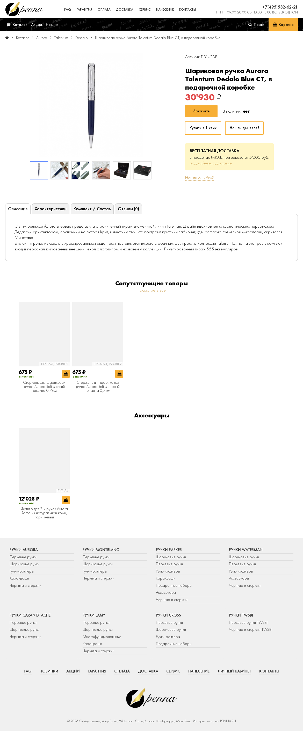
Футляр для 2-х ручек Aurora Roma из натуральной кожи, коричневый (44, 513)
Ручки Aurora (24, 549)
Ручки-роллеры (22, 571)
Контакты (187, 9)
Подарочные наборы (174, 585)
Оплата (104, 9)
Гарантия (84, 9)
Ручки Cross (168, 615)
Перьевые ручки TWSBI (248, 622)
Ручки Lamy (94, 615)
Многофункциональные (102, 636)
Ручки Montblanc (101, 549)
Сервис (144, 9)
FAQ (67, 9)
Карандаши (19, 578)
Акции (73, 671)
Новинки (49, 671)
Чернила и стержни (25, 585)
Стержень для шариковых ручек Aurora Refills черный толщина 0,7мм (98, 387)
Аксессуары (166, 592)
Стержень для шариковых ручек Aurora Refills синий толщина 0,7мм (44, 387)
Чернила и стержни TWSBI (250, 629)
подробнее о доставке (211, 163)
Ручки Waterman (246, 549)
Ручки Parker (169, 549)
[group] (90, 105)
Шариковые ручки (25, 564)
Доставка (124, 9)
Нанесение (165, 9)
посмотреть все (152, 290)
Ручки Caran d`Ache (30, 615)
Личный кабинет (234, 671)
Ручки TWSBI (241, 615)
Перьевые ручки (23, 557)
